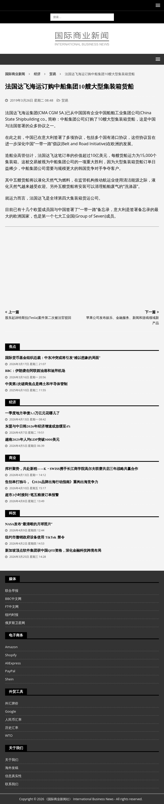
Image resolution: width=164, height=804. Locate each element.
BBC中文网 (13, 598)
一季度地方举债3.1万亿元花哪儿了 (32, 413)
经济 (37, 74)
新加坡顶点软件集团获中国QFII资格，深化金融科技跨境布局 (53, 551)
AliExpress (13, 663)
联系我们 (11, 784)
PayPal (10, 671)
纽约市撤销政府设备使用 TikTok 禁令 (35, 537)
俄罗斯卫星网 (15, 622)
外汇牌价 (11, 703)
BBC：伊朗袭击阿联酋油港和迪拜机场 (35, 371)
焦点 (12, 347)
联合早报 (11, 590)
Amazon (11, 647)
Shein (9, 679)
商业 (12, 458)
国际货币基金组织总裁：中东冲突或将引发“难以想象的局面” (52, 358)
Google (10, 711)
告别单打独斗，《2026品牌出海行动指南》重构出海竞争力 (51, 482)
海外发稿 (11, 767)
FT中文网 (12, 606)
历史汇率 (11, 727)
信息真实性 (13, 776)
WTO (8, 735)
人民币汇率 (13, 719)
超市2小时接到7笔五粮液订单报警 (32, 495)
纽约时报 (11, 614)
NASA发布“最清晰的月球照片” (28, 524)
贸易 (65, 100)
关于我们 (11, 759)
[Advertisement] (82, 269)
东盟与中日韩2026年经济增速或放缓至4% (37, 426)
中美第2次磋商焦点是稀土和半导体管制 (36, 384)
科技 (12, 513)
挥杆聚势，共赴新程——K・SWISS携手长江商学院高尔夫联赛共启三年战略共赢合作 (71, 469)
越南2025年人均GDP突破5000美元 (32, 440)
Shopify (11, 655)
